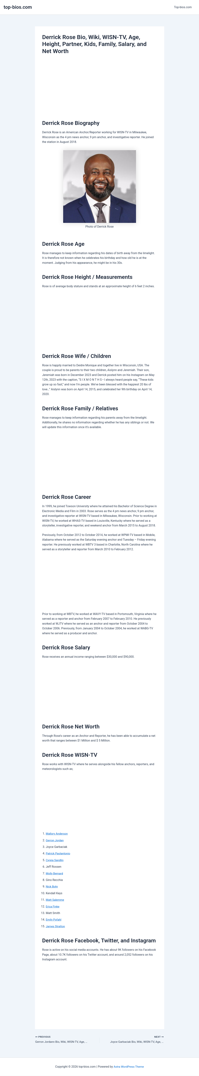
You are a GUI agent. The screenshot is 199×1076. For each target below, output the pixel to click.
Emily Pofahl (54, 919)
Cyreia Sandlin (55, 860)
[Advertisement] (99, 85)
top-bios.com (18, 7)
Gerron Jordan (55, 840)
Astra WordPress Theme (128, 1067)
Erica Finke (53, 906)
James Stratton (56, 926)
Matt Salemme (55, 899)
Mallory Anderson (57, 833)
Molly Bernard (55, 873)
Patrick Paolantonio (58, 853)
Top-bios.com (183, 7)
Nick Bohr (52, 886)
